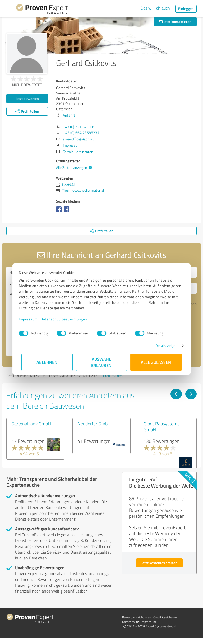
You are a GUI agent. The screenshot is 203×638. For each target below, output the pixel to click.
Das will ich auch (155, 8)
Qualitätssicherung (165, 617)
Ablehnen (47, 362)
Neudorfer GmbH (94, 423)
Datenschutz (130, 621)
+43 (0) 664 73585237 (81, 132)
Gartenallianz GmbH (31, 423)
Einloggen (186, 8)
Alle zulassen (156, 362)
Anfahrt (69, 115)
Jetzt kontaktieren (175, 21)
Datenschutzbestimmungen (66, 319)
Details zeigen (164, 345)
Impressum (30, 319)
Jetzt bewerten (27, 98)
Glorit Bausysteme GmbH (162, 426)
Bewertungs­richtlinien (136, 617)
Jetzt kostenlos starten (159, 562)
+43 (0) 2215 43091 (79, 126)
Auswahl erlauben (101, 362)
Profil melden (113, 375)
